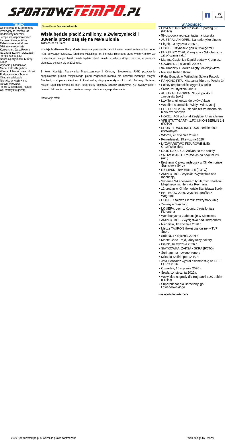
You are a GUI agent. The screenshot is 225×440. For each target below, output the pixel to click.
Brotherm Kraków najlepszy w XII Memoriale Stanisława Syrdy (191, 164)
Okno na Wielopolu (11, 77)
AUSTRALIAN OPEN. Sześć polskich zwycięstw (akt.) (187, 95)
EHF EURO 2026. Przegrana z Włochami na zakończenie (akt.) (191, 54)
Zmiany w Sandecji (174, 204)
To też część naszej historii (15, 86)
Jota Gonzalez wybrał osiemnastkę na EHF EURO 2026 (191, 262)
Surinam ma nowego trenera (180, 252)
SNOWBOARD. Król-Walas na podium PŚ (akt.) (190, 156)
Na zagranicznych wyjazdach (17, 52)
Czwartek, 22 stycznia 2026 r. (181, 64)
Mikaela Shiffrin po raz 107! (180, 257)
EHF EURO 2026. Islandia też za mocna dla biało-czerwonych (191, 110)
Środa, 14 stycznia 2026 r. (179, 272)
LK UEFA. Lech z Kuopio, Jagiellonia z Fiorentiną (187, 210)
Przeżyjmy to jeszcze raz (14, 31)
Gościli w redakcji (10, 83)
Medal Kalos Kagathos (13, 68)
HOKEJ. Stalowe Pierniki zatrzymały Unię (189, 200)
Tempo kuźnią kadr (11, 55)
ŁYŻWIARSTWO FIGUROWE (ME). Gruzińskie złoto (186, 145)
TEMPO (18, 24)
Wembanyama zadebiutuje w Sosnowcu (188, 216)
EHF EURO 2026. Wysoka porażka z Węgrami (186, 194)
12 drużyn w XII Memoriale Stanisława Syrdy (192, 188)
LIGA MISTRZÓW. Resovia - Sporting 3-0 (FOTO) (189, 29)
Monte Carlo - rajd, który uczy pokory (186, 240)
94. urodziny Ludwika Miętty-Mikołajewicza (190, 68)
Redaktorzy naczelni (12, 34)
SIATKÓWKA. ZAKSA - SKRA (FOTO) (187, 248)
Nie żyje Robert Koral (175, 72)
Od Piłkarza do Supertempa (16, 27)
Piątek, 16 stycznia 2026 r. (179, 244)
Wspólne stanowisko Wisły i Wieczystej (188, 105)
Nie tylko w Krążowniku (13, 80)
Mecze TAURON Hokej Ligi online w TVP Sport (189, 230)
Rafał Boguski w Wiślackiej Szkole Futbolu (190, 76)
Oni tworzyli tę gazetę (12, 90)
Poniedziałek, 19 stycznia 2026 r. (183, 139)
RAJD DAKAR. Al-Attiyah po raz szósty (188, 151)
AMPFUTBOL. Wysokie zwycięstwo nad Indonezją (188, 175)
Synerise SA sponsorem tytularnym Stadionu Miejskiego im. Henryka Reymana (192, 182)
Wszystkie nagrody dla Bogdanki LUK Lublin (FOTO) (191, 278)
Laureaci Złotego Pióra (13, 40)
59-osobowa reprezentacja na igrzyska (187, 35)
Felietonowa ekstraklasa (14, 43)
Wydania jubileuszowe (13, 65)
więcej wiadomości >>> (173, 294)
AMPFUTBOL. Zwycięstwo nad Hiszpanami (191, 220)
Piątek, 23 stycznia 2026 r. (179, 44)
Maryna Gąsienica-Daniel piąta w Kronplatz (191, 59)
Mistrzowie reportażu (12, 46)
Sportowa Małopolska (67, 26)
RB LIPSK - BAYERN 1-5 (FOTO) (184, 169)
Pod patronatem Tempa (14, 74)
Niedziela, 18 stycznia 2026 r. (181, 224)
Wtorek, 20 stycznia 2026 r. (180, 135)
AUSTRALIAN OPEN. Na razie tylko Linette (191, 39)
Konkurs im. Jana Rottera (15, 49)
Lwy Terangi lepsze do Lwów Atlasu (185, 100)
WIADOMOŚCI (192, 24)
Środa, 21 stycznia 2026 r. (179, 89)
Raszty (210, 438)
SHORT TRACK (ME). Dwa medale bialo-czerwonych (189, 129)
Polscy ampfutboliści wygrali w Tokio (186, 85)
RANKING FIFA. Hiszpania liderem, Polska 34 (193, 80)
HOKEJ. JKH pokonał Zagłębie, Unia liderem (192, 116)
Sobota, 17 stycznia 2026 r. (180, 236)
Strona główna (48, 26)
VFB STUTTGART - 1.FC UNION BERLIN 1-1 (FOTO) (192, 122)
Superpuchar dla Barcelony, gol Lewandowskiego (182, 285)
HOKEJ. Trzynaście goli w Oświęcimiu (187, 48)
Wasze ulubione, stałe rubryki (17, 71)
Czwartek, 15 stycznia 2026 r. (181, 268)
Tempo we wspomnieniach (15, 37)
